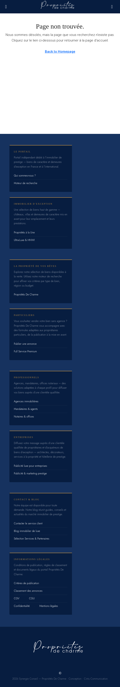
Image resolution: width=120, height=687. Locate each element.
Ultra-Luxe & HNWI (24, 240)
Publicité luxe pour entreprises (30, 466)
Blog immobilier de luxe (27, 531)
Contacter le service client (28, 523)
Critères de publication (26, 583)
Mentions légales (48, 606)
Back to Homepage (60, 52)
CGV (16, 598)
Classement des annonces (28, 591)
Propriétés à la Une (24, 232)
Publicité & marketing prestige (30, 473)
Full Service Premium (25, 351)
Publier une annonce (25, 344)
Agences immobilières (26, 401)
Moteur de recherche (25, 183)
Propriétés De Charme (26, 295)
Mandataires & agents (26, 409)
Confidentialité (22, 606)
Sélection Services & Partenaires (31, 539)
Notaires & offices (24, 417)
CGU (32, 598)
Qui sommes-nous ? (25, 176)
